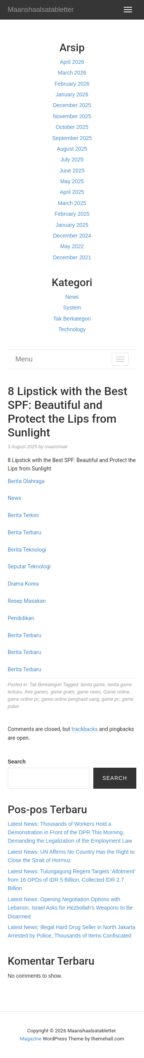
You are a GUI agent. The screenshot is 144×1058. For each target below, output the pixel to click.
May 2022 (72, 246)
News (72, 297)
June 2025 (72, 171)
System (72, 307)
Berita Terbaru (24, 532)
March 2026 (72, 73)
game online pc (23, 699)
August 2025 (72, 149)
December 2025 (72, 105)
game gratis (62, 692)
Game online (116, 692)
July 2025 (72, 159)
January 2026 (72, 94)
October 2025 (72, 127)
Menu (24, 359)
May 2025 (72, 181)
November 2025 (72, 116)
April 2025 (72, 192)
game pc (110, 699)
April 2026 (72, 62)
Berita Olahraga (26, 481)
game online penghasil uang (70, 699)
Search (17, 762)
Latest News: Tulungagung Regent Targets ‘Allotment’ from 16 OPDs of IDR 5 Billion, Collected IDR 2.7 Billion (71, 880)
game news (89, 692)
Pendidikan (21, 618)
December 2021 (72, 257)
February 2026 (72, 84)
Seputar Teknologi (29, 566)
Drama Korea (23, 584)
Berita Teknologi (27, 550)
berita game (93, 684)
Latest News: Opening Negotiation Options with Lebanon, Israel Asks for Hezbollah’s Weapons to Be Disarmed (70, 908)
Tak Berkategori (72, 319)
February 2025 (72, 214)
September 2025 (72, 138)
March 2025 (72, 203)
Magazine (30, 1039)
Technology (72, 329)
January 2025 (72, 225)
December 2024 (72, 236)
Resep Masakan (27, 601)
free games (36, 692)
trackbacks (84, 729)
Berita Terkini (23, 515)
